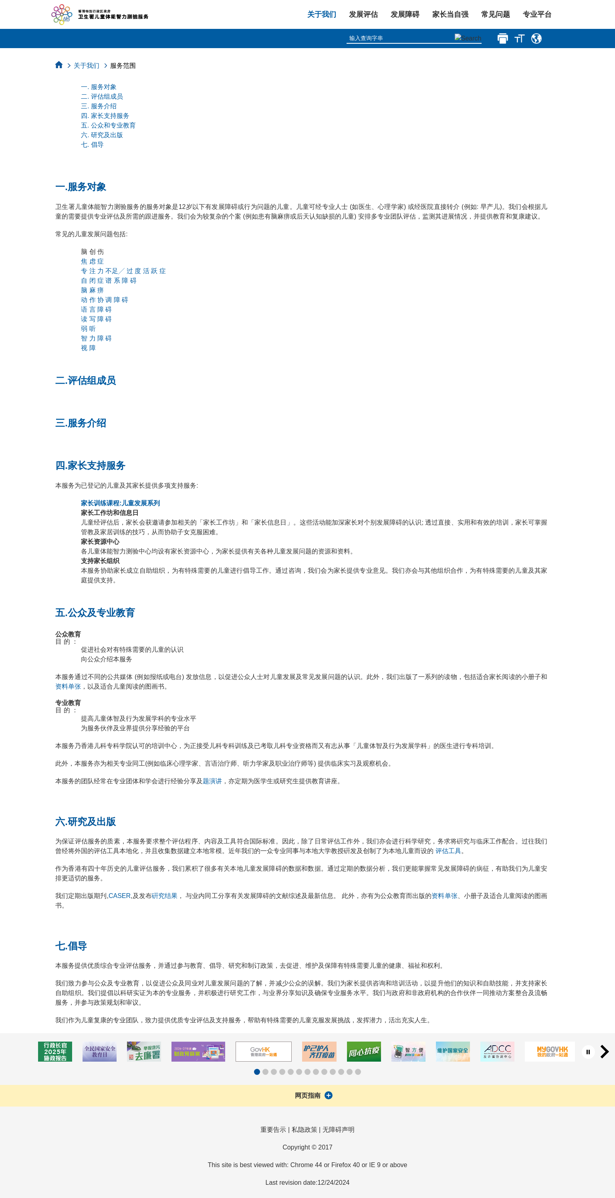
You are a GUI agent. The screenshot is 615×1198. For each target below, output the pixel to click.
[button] (257, 1072)
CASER (120, 895)
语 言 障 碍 (96, 309)
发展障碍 (405, 14)
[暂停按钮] (588, 1052)
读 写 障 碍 (96, 319)
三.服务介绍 (80, 423)
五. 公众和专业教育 (108, 125)
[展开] (329, 1095)
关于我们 (321, 14)
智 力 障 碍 (96, 338)
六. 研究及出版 (102, 135)
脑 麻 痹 (92, 290)
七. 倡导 (92, 144)
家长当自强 (450, 14)
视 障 (88, 348)
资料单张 (68, 686)
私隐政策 (304, 1129)
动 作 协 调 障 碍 (104, 299)
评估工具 (448, 850)
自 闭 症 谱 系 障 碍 (109, 280)
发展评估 (363, 14)
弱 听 (88, 328)
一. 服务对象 (99, 86)
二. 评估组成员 (102, 96)
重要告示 (273, 1129)
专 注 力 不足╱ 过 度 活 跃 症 (123, 271)
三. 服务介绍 (99, 106)
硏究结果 (164, 895)
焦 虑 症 (92, 261)
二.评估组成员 (85, 380)
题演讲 (212, 781)
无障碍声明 (339, 1129)
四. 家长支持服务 (105, 115)
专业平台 (537, 14)
